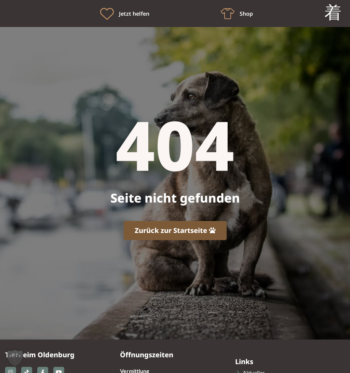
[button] (15, 358)
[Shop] (227, 13)
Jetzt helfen (134, 13)
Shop (246, 13)
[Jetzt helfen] (107, 13)
